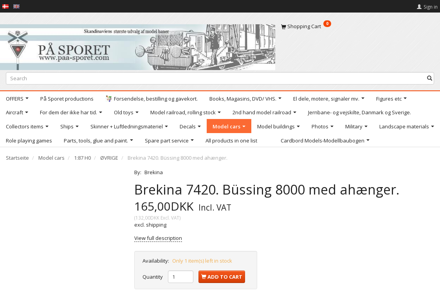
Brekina (153, 172)
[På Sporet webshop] (137, 45)
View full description (158, 238)
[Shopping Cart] (357, 26)
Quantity (153, 276)
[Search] (429, 78)
